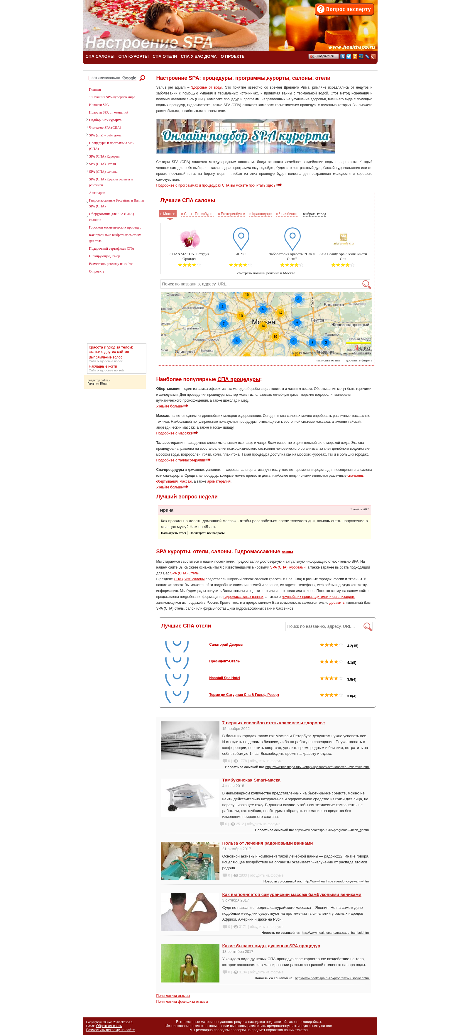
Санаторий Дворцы (226, 644)
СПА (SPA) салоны (189, 579)
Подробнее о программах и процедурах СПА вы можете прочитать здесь (219, 185)
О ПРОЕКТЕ (232, 56)
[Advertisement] (113, 309)
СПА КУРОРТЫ (134, 56)
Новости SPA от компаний (108, 112)
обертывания (167, 481)
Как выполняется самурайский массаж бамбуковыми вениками (291, 894)
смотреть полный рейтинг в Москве (266, 273)
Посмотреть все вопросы (207, 533)
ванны (287, 552)
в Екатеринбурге (231, 214)
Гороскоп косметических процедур (115, 227)
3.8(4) (338, 679)
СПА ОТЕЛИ (165, 56)
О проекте (96, 271)
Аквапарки (97, 193)
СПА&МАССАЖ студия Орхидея (189, 256)
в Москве (167, 214)
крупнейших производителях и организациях (318, 597)
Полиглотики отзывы (173, 996)
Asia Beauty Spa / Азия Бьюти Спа (343, 256)
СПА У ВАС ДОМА (199, 56)
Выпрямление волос (105, 357)
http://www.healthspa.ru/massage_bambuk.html (336, 932)
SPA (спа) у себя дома (105, 135)
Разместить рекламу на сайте (111, 264)
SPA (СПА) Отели (102, 164)
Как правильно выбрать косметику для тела (115, 238)
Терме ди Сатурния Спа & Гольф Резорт (244, 695)
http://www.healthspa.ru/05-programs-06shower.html (332, 978)
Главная (95, 89)
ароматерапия (219, 481)
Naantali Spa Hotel (224, 678)
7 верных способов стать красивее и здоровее (273, 722)
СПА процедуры (238, 379)
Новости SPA (99, 105)
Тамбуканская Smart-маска (251, 779)
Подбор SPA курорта (105, 120)
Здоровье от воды (206, 87)
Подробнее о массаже (177, 433)
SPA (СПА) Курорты (104, 156)
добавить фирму (359, 360)
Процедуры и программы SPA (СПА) (111, 146)
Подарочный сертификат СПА (111, 248)
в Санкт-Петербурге (197, 214)
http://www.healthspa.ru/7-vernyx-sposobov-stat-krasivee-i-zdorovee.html (317, 767)
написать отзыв (328, 360)
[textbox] (265, 284)
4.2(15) (339, 646)
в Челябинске (287, 214)
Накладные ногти (103, 366)
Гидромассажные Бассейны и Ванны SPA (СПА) (116, 203)
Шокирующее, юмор (104, 256)
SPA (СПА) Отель (184, 573)
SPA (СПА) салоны (103, 172)
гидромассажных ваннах (243, 597)
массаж (186, 481)
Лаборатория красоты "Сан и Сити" (291, 256)
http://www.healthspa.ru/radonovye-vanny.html (337, 881)
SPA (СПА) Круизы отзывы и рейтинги (111, 182)
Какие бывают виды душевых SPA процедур (271, 945)
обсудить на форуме (266, 761)
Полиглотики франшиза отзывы (182, 1002)
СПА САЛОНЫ (100, 56)
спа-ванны (355, 475)
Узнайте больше (172, 406)
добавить (337, 603)
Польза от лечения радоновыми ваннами (267, 842)
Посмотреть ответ (173, 533)
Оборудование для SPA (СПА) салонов (111, 217)
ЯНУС (240, 254)
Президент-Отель (224, 661)
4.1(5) (338, 663)
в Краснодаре (260, 214)
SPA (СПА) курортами (287, 567)
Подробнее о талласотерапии (183, 460)
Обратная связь (109, 1026)
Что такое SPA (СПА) (105, 128)
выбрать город (314, 214)
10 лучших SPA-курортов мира (112, 97)
